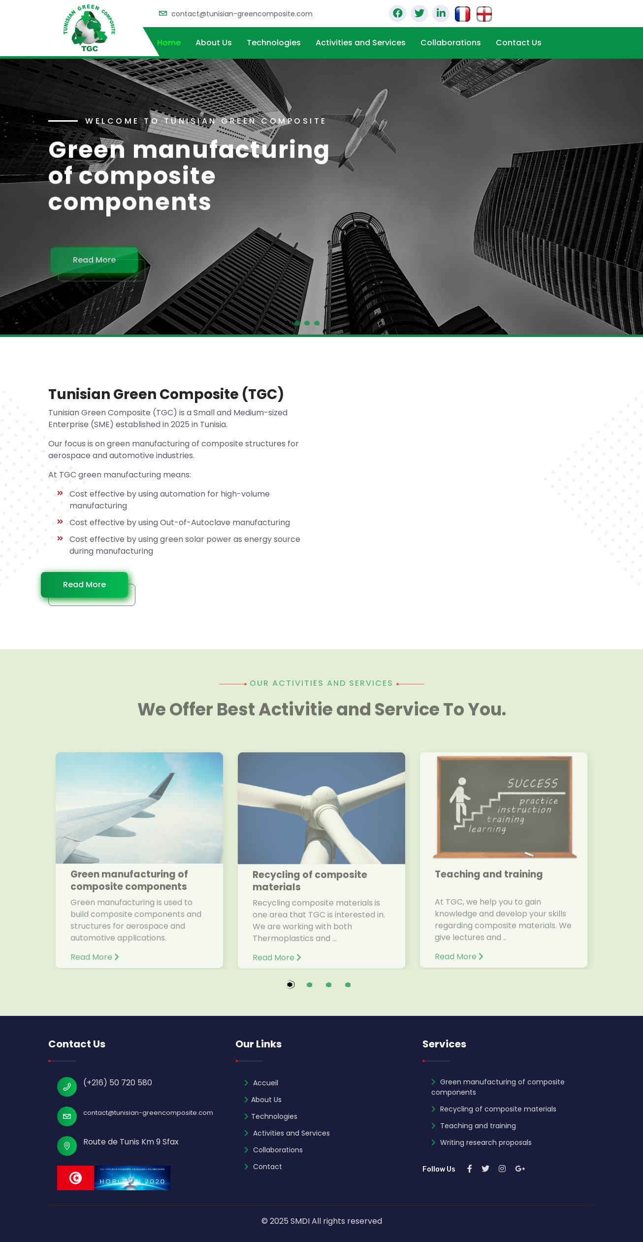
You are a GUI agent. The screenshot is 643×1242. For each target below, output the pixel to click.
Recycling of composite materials (493, 1109)
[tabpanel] (321, 197)
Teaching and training (473, 1126)
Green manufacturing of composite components (498, 1087)
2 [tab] (318, 990)
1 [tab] (299, 990)
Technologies (274, 42)
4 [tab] (357, 990)
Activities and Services (361, 42)
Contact (263, 1167)
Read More (100, 260)
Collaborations (450, 42)
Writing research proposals (481, 1142)
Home (169, 42)
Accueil (261, 1083)
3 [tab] (338, 990)
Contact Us (519, 42)
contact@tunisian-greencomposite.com (242, 14)
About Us (213, 42)
